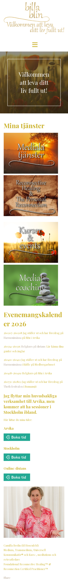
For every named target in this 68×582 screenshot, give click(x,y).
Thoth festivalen (13, 386)
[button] (34, 44)
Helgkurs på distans (33, 346)
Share (7, 577)
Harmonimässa (12, 338)
